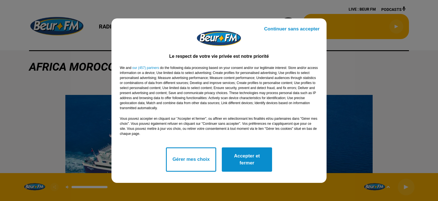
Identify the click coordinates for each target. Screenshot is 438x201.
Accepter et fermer (247, 159)
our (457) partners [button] (145, 68)
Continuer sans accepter (292, 29)
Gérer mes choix (191, 159)
